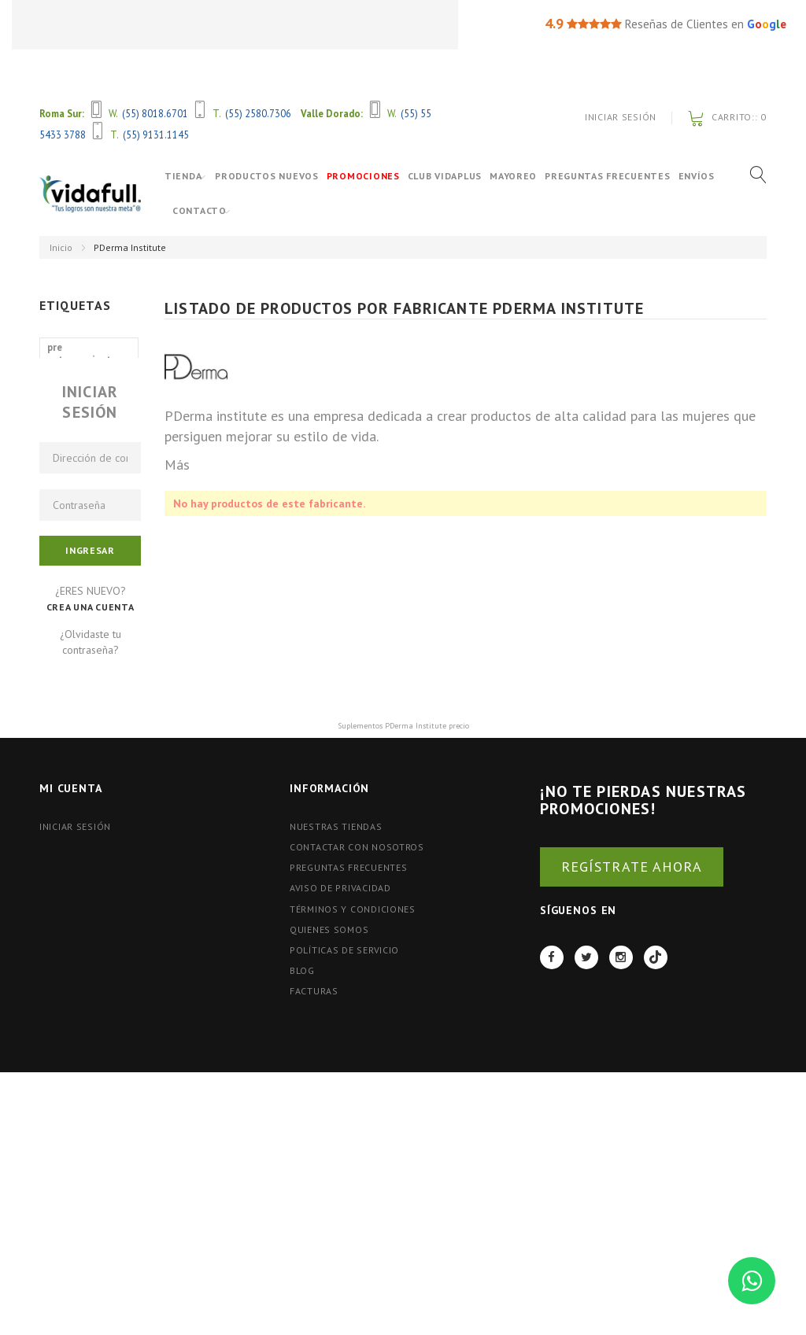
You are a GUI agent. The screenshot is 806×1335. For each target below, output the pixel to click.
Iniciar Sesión (620, 117)
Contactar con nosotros (357, 1028)
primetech (70, 407)
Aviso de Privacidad (340, 1069)
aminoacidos (77, 501)
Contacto (243, 210)
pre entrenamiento (82, 354)
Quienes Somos (329, 1110)
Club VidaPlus (455, 176)
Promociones (373, 176)
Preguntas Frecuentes (617, 176)
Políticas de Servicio (344, 1131)
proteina (107, 525)
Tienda (183, 176)
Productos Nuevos (277, 176)
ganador (66, 454)
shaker (62, 430)
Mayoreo (523, 176)
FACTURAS (314, 1172)
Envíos (190, 210)
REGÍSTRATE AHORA (631, 1047)
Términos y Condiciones (353, 1089)
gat (120, 407)
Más (177, 464)
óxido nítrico (78, 383)
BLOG (302, 1151)
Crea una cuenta (90, 788)
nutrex (62, 478)
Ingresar (90, 731)
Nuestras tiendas (336, 1007)
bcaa (57, 525)
